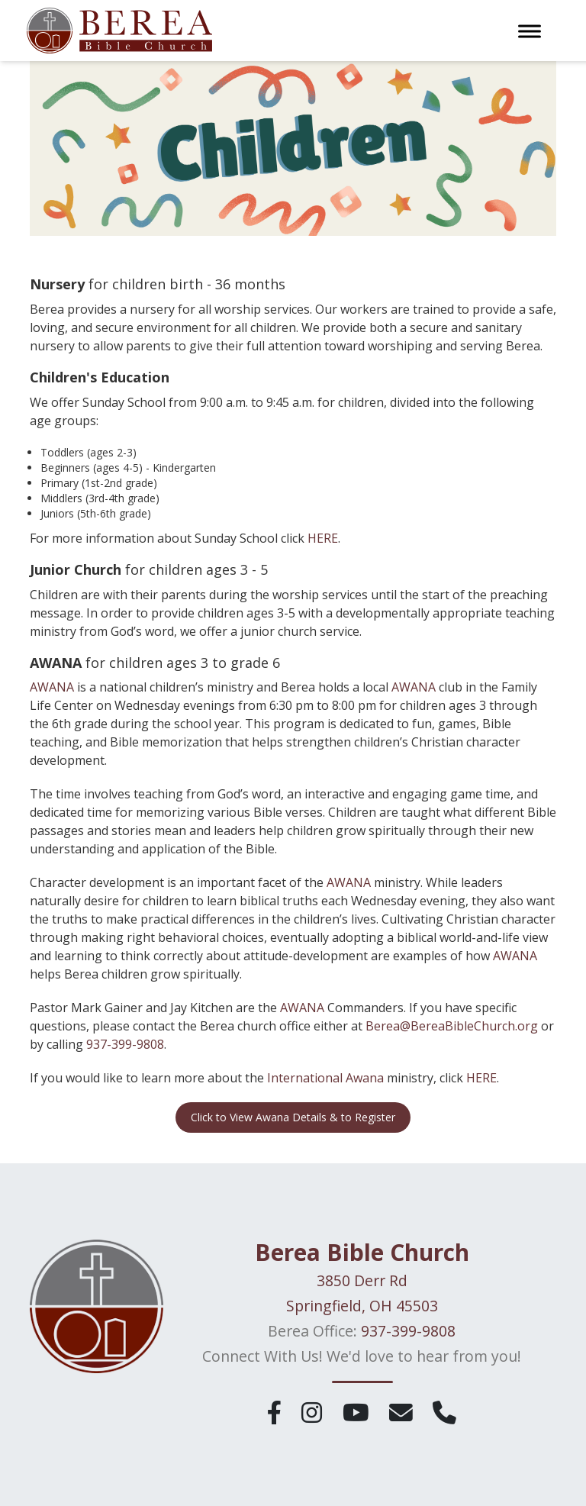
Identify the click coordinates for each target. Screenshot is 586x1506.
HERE (322, 538)
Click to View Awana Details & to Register (293, 1117)
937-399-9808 (125, 1044)
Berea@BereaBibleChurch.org (451, 1025)
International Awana (325, 1077)
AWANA (53, 687)
